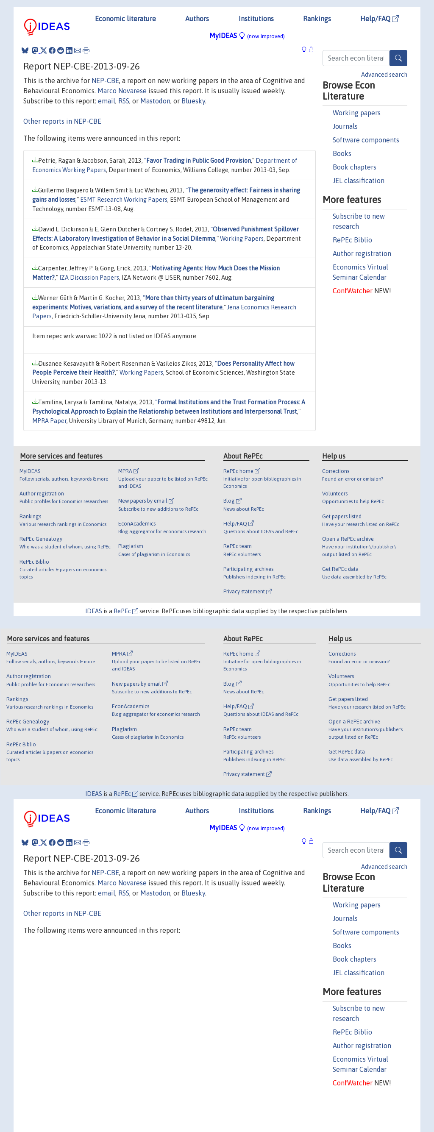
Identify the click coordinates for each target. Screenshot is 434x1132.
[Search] (398, 58)
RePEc (126, 611)
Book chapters (354, 167)
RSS (123, 101)
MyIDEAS (247, 35)
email (106, 101)
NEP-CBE (105, 80)
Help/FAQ (379, 18)
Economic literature (125, 18)
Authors (197, 18)
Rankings (317, 18)
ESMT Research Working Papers (123, 199)
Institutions (256, 18)
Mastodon (155, 101)
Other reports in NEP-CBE (62, 121)
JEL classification (358, 180)
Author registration (362, 253)
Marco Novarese (122, 91)
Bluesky (193, 101)
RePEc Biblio (352, 240)
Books (342, 153)
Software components (366, 140)
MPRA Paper (49, 420)
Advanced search (384, 74)
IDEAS (93, 611)
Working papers (357, 113)
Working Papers (242, 238)
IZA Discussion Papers (89, 277)
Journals (345, 126)
